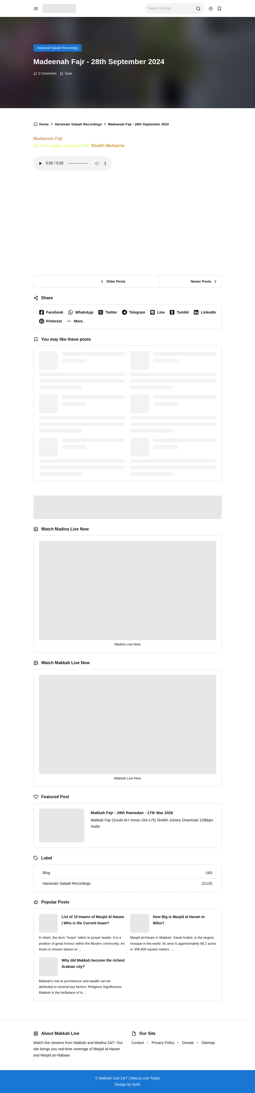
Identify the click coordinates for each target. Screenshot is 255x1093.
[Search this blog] (170, 8)
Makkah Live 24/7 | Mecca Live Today (129, 1078)
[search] (198, 8)
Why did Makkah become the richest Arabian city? (93, 963)
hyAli (136, 1084)
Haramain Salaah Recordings (57, 48)
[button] (76, 321)
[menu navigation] (35, 8)
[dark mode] (210, 8)
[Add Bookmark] (66, 73)
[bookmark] (219, 8)
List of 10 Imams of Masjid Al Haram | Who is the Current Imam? (93, 920)
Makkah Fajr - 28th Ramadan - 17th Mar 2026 (132, 812)
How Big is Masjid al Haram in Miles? (179, 920)
